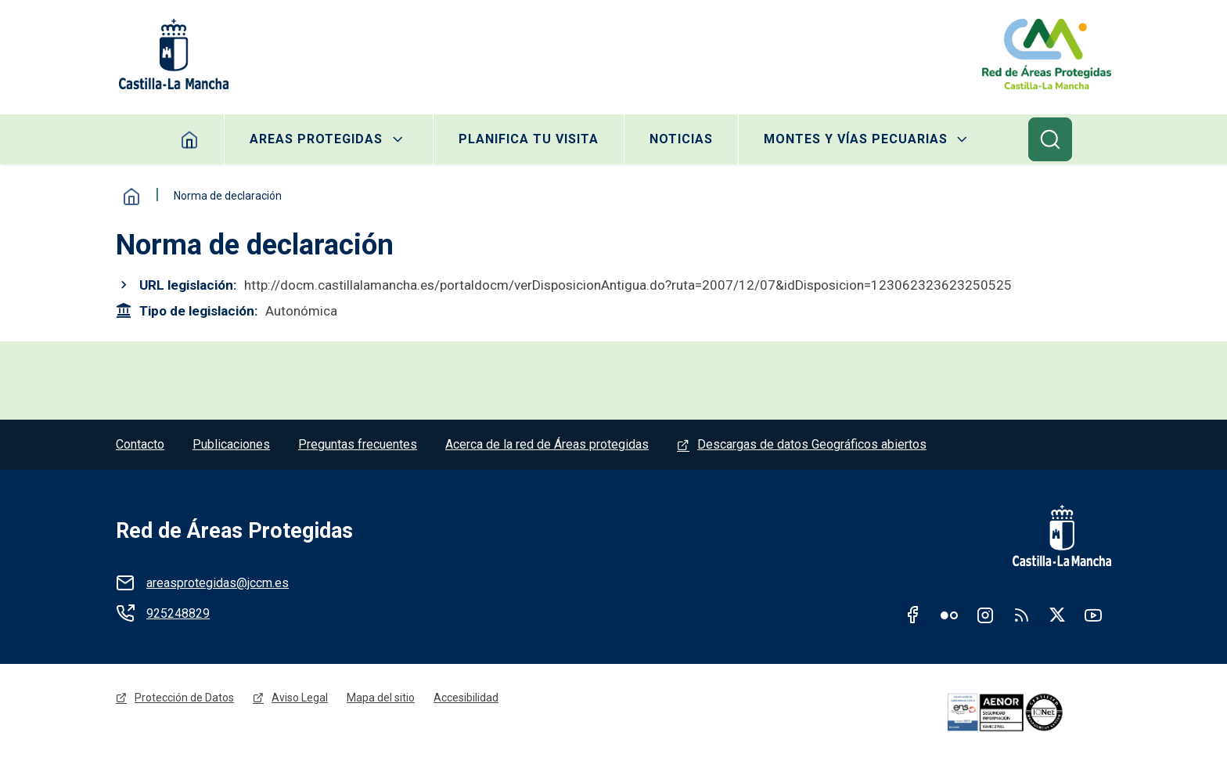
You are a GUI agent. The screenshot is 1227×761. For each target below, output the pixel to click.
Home (190, 139)
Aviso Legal (300, 697)
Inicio (131, 196)
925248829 (178, 613)
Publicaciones (231, 444)
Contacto (140, 444)
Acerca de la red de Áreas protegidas (547, 444)
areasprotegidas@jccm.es (217, 582)
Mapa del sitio (381, 697)
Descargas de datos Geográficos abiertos (812, 444)
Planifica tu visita (529, 139)
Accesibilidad (466, 697)
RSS (1021, 614)
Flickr (949, 614)
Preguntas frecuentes (357, 444)
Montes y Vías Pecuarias (856, 139)
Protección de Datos (184, 697)
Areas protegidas (316, 139)
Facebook (913, 614)
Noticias (681, 139)
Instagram (985, 614)
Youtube (1093, 614)
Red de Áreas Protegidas (234, 531)
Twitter (1057, 614)
